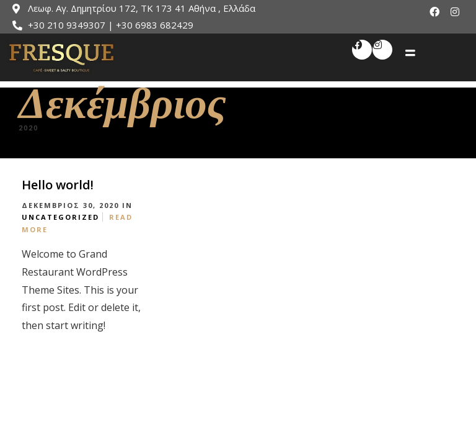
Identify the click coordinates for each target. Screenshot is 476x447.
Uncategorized (60, 217)
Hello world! (58, 184)
